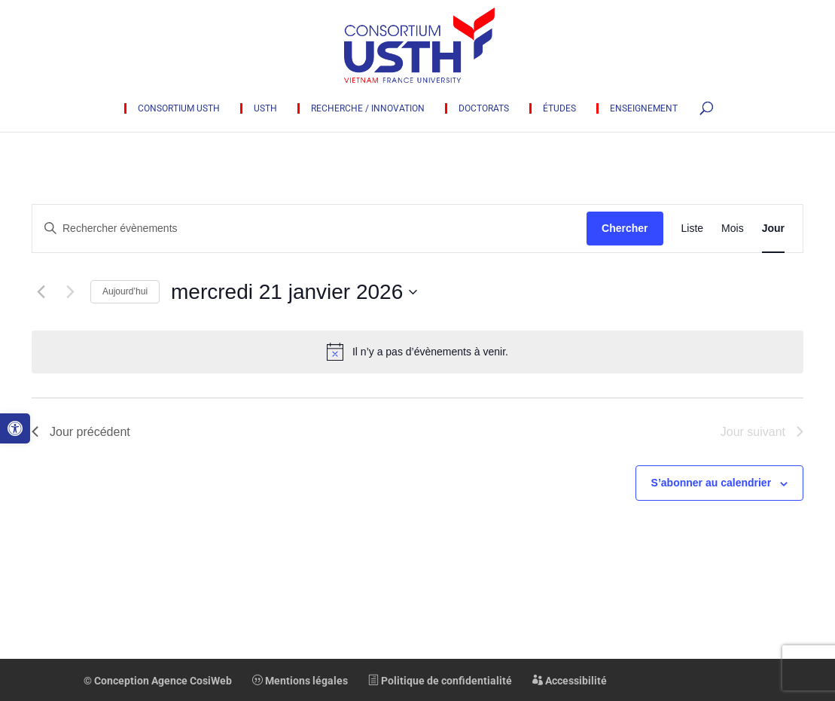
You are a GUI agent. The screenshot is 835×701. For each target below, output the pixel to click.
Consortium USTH (179, 108)
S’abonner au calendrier (711, 483)
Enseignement (644, 108)
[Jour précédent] (41, 292)
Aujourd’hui (125, 291)
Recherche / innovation (368, 108)
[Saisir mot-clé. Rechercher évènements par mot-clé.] (309, 228)
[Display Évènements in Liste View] (692, 228)
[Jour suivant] (70, 292)
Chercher (625, 228)
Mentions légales (300, 681)
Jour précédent (81, 431)
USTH (265, 108)
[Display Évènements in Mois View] (732, 228)
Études (559, 108)
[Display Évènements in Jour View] (773, 228)
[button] (15, 428)
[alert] (417, 352)
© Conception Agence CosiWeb (158, 681)
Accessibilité (569, 681)
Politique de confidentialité (440, 681)
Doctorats (484, 108)
